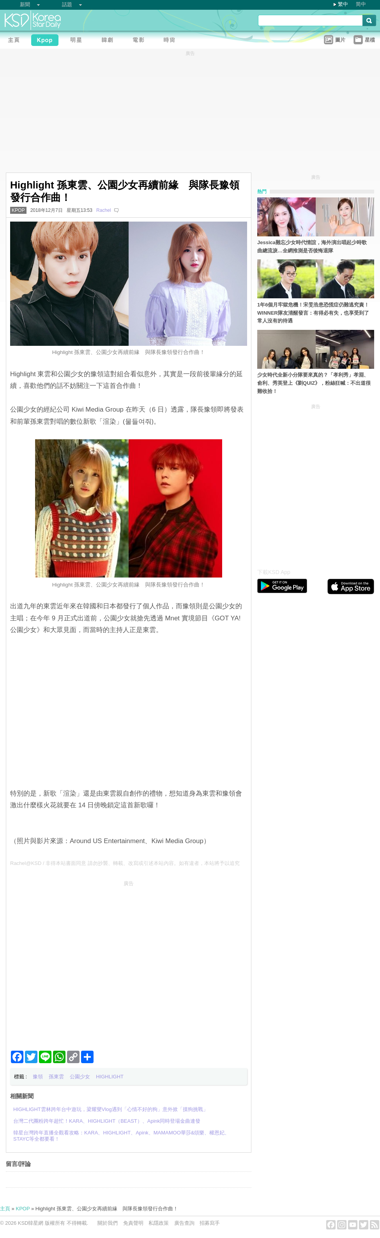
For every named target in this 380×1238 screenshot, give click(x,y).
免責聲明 (133, 1223)
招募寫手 (210, 1223)
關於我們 (107, 1223)
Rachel (103, 210)
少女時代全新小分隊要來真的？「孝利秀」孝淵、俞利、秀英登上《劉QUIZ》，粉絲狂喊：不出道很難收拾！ (314, 383)
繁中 (343, 4)
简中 (361, 4)
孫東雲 (56, 1077)
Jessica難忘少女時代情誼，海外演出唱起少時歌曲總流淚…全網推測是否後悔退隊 (312, 246)
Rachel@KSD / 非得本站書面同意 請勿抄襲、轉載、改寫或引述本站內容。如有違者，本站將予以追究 (125, 863)
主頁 (5, 1209)
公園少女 (80, 1077)
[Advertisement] (73, 962)
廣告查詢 (184, 1223)
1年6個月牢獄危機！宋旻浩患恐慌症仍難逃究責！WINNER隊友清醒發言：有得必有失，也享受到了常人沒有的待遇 (313, 313)
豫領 (38, 1077)
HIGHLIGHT (110, 1077)
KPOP (18, 210)
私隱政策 (158, 1223)
